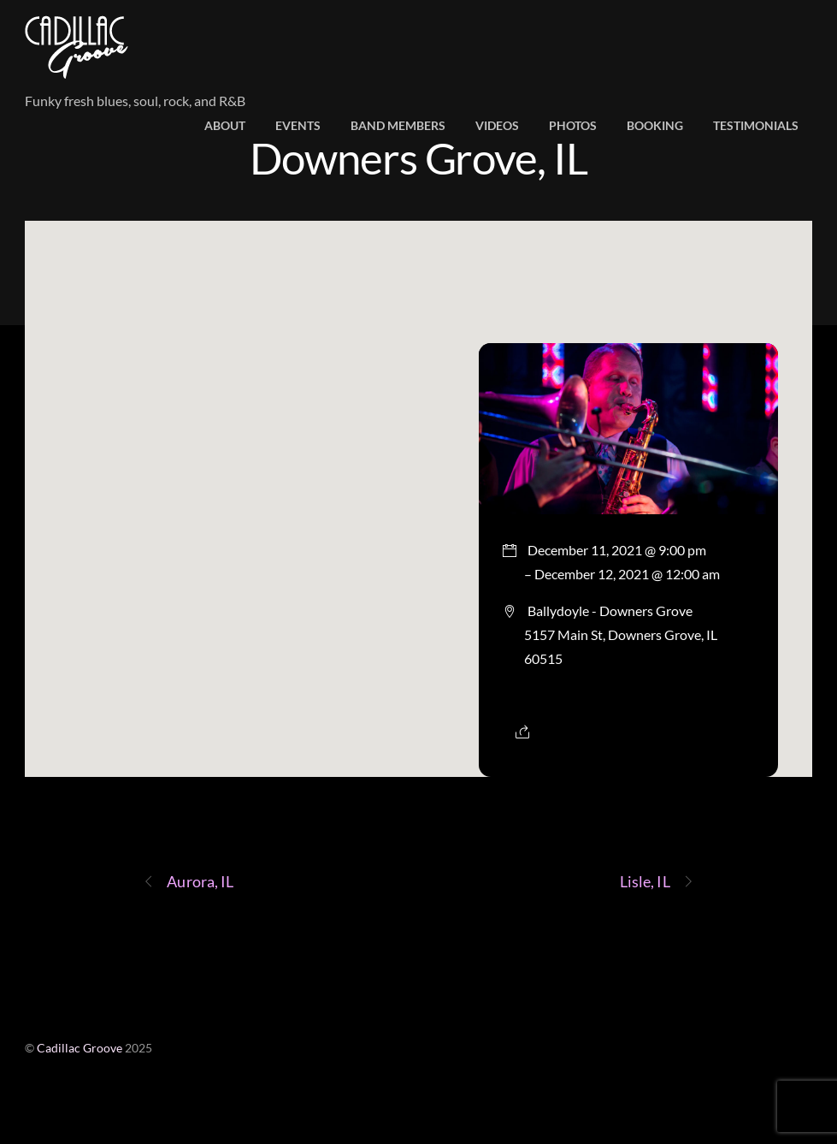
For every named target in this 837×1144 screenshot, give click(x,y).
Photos (573, 125)
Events (298, 125)
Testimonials (756, 125)
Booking (655, 125)
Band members (398, 125)
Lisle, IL (657, 881)
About (224, 125)
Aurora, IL (188, 881)
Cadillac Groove (79, 1048)
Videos (497, 125)
